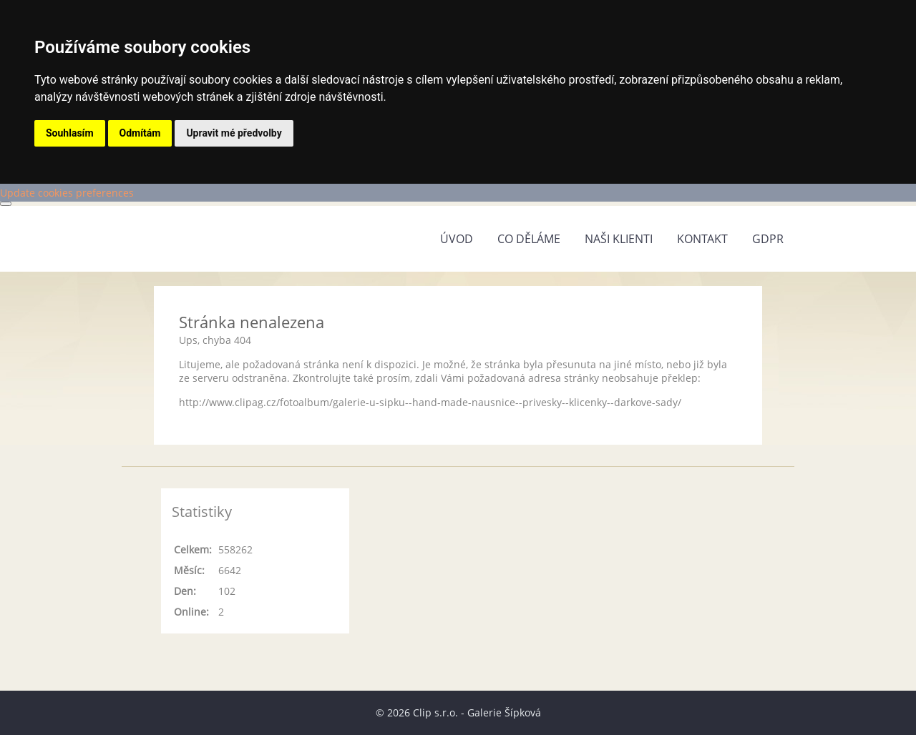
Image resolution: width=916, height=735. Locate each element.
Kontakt (702, 239)
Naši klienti (619, 239)
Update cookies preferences (67, 192)
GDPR (768, 239)
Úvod (456, 239)
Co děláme (528, 239)
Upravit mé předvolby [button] (233, 133)
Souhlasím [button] (70, 133)
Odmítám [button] (140, 133)
